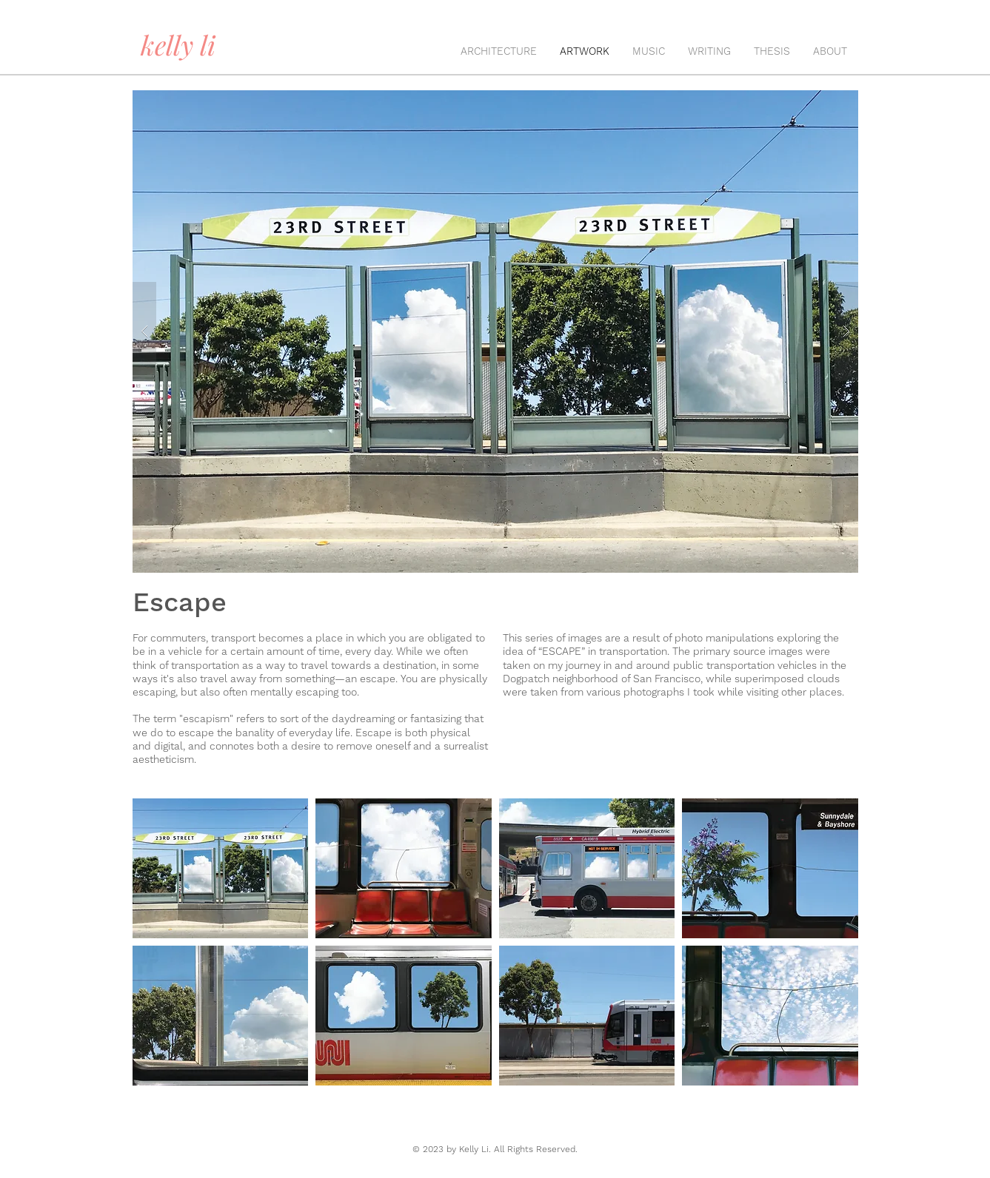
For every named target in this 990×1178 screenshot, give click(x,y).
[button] (221, 868)
